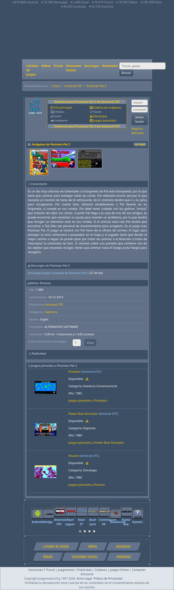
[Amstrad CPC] (91, 372)
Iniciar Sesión (139, 119)
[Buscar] (142, 66)
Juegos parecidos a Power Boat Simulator (96, 443)
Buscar (126, 73)
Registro (137, 129)
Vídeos (46, 66)
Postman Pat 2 (96, 86)
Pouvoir (73, 456)
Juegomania (66, 570)
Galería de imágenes (107, 107)
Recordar (138, 133)
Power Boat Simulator (83, 414)
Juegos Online (119, 570)
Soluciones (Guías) (73, 68)
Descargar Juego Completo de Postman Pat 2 (58, 273)
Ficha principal (62, 107)
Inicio (56, 86)
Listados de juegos (32, 70)
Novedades (110, 66)
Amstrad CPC (73, 86)
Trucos (58, 66)
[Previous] (28, 516)
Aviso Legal (84, 578)
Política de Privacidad (107, 578)
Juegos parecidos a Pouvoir (86, 485)
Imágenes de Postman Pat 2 (51, 144)
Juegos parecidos (104, 120)
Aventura (51, 312)
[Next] (145, 516)
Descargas (91, 66)
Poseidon (74, 372)
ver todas (140, 144)
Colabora (101, 570)
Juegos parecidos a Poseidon (87, 400)
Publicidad (85, 570)
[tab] (80, 531)
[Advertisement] (87, 34)
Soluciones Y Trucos (41, 570)
